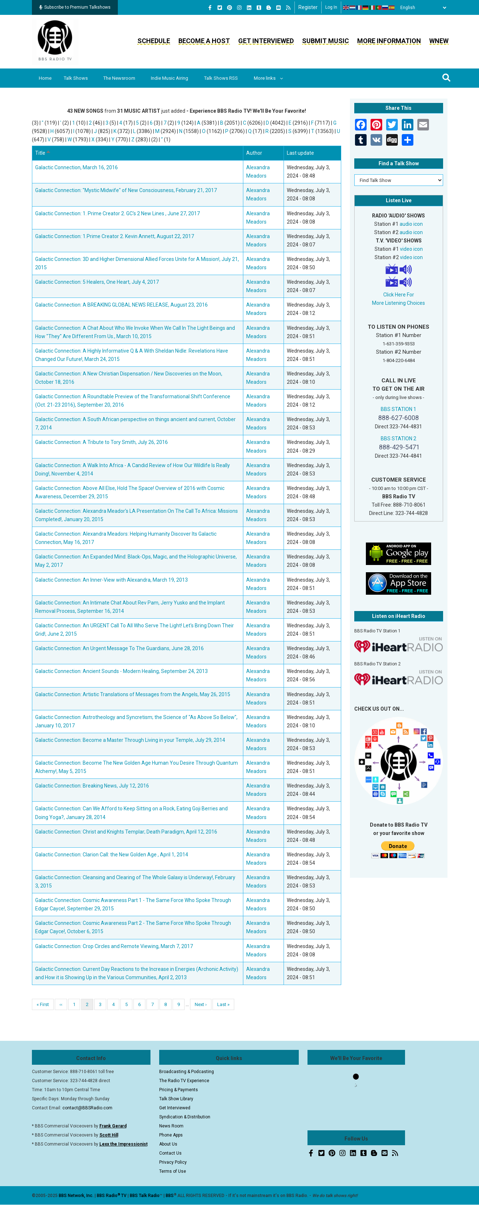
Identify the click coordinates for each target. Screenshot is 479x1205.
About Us (168, 1144)
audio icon (411, 224)
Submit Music (325, 41)
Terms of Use (172, 1171)
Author (254, 153)
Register (308, 7)
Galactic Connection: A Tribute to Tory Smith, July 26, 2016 (101, 442)
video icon (411, 249)
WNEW (439, 41)
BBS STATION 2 (398, 438)
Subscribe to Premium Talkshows (75, 7)
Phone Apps (171, 1135)
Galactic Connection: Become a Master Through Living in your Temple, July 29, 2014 (130, 740)
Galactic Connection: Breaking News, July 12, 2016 (92, 786)
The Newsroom (121, 78)
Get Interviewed (266, 41)
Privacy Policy (173, 1162)
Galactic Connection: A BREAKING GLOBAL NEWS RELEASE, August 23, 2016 (121, 305)
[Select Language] (421, 7)
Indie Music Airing (171, 78)
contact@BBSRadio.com (87, 1107)
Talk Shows (76, 78)
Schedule (153, 41)
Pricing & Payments (178, 1089)
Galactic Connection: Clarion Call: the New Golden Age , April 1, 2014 (111, 854)
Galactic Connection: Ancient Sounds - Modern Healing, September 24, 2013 (121, 671)
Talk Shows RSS (223, 78)
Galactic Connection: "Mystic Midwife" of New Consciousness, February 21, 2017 (126, 190)
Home (45, 78)
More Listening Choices (398, 303)
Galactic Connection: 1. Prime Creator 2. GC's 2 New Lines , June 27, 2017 (117, 213)
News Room (171, 1126)
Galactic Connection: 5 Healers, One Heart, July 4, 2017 (97, 282)
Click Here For (398, 295)
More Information (389, 41)
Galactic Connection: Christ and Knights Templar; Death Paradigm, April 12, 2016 (126, 832)
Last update (300, 153)
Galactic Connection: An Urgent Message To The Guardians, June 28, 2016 (119, 648)
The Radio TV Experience (184, 1080)
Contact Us (170, 1153)
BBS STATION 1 (398, 409)
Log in (331, 7)
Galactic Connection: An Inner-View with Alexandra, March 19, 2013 (111, 580)
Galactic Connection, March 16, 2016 (76, 167)
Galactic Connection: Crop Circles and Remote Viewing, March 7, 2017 (114, 946)
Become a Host (204, 41)
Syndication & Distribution (184, 1116)
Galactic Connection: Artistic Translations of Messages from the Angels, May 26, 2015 (132, 694)
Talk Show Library (176, 1098)
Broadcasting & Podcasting (186, 1071)
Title (43, 153)
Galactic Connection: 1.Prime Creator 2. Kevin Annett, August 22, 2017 (114, 236)
